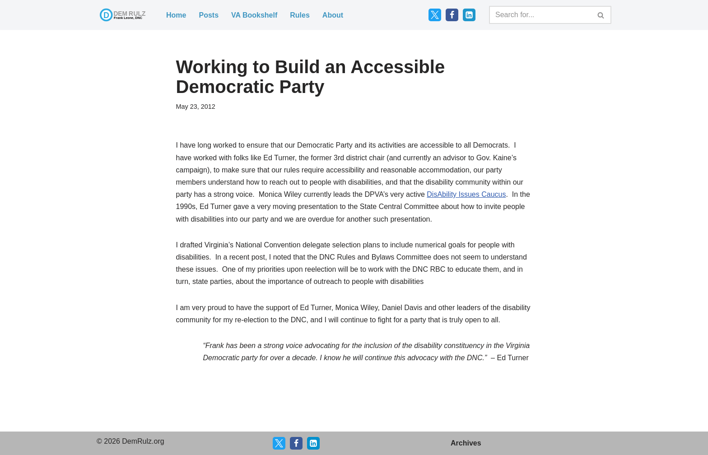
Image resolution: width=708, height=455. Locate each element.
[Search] (540, 15)
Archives (466, 443)
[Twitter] (435, 15)
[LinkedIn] (469, 15)
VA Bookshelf (254, 15)
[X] (279, 443)
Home (176, 15)
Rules (300, 15)
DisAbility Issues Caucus (466, 194)
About (332, 15)
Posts (209, 15)
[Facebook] (452, 15)
